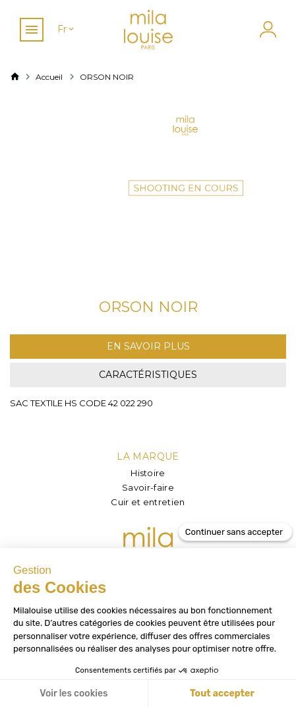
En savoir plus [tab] (148, 346)
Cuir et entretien (148, 502)
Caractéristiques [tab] (148, 375)
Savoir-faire (148, 487)
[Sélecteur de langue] (66, 29)
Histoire (148, 473)
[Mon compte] (266, 29)
